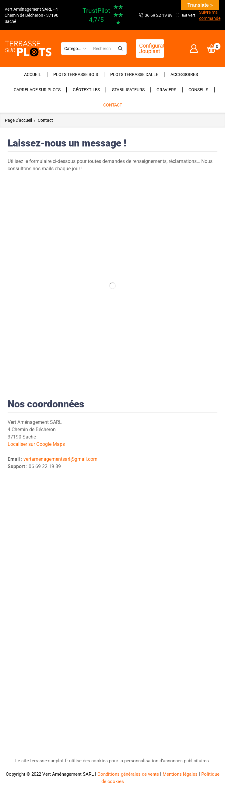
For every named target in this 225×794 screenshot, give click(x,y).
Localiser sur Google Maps (36, 444)
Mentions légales (180, 774)
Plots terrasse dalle (134, 74)
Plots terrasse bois (75, 74)
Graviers (166, 89)
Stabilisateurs (128, 89)
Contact (112, 105)
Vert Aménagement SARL (68, 774)
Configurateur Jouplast (151, 48)
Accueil (32, 74)
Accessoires (184, 74)
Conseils (198, 89)
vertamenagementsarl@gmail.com (60, 459)
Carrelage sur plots (37, 89)
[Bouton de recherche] (120, 48)
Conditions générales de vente (128, 774)
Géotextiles (86, 89)
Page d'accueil (18, 120)
